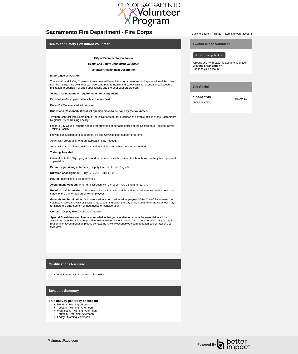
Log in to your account (238, 33)
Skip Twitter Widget (222, 98)
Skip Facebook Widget (206, 108)
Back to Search (201, 33)
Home (217, 33)
